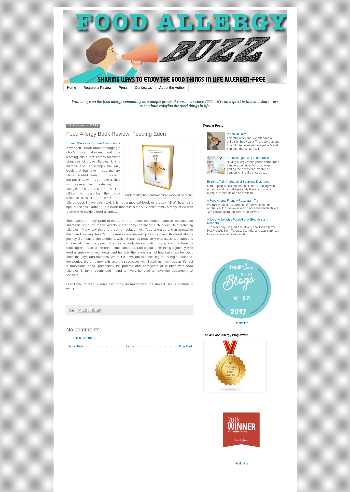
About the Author (172, 87)
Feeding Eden (106, 143)
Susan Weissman (79, 143)
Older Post (185, 346)
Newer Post (75, 346)
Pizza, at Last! (236, 134)
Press (123, 87)
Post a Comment (83, 338)
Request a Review (98, 87)
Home (71, 87)
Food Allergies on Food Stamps (248, 158)
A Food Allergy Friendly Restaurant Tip (232, 200)
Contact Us (143, 87)
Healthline (241, 323)
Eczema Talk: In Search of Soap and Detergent (238, 181)
